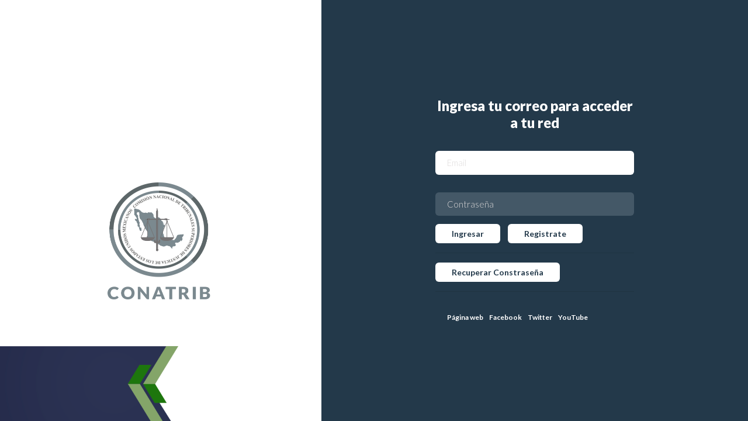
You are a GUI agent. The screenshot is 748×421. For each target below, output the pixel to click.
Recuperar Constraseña (497, 272)
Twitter (540, 317)
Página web (465, 317)
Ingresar (468, 234)
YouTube (573, 317)
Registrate (545, 234)
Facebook (505, 317)
